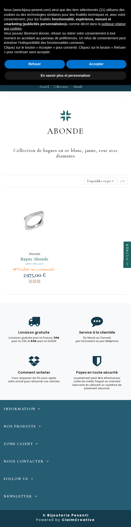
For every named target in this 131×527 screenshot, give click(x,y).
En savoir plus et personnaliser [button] (66, 75)
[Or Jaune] (34, 281)
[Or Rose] (38, 281)
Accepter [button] (96, 64)
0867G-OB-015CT (34, 263)
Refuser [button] (34, 64)
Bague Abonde (35, 258)
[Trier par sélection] (100, 181)
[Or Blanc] (30, 281)
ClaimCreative (78, 519)
